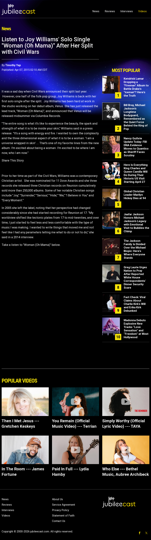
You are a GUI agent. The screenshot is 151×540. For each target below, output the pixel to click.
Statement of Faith (63, 515)
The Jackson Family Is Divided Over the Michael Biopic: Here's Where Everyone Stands (135, 249)
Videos (142, 11)
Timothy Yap (13, 65)
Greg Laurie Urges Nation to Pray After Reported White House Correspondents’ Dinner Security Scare (135, 277)
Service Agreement (63, 504)
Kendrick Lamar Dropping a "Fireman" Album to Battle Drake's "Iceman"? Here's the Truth (136, 87)
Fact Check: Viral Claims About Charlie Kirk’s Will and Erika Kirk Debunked (135, 304)
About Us (57, 499)
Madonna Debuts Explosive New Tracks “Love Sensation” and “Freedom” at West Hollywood (136, 329)
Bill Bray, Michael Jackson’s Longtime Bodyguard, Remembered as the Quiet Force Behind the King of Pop (136, 117)
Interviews (126, 11)
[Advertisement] (126, 51)
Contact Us (58, 521)
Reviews (110, 11)
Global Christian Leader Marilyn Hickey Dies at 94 (135, 195)
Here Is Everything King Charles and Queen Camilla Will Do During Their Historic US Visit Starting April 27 (136, 173)
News (95, 11)
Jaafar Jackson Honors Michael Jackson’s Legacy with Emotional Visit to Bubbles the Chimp (136, 223)
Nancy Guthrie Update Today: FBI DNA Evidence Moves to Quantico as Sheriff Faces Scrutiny (136, 147)
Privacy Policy (60, 510)
